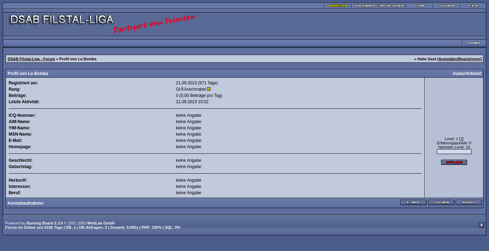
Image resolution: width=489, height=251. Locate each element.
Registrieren (469, 59)
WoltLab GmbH (101, 223)
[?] (461, 139)
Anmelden (448, 59)
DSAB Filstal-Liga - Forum (31, 59)
